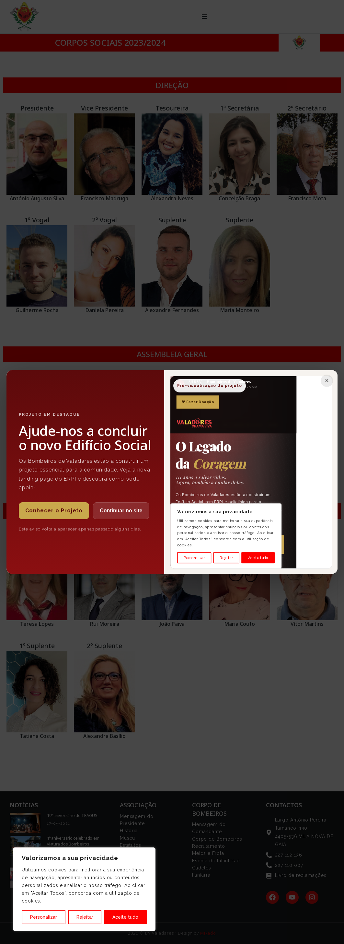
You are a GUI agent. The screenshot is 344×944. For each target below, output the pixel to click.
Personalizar (43, 917)
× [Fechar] (327, 380)
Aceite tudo (125, 917)
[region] (84, 889)
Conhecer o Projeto (54, 510)
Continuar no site (121, 510)
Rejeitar (84, 917)
